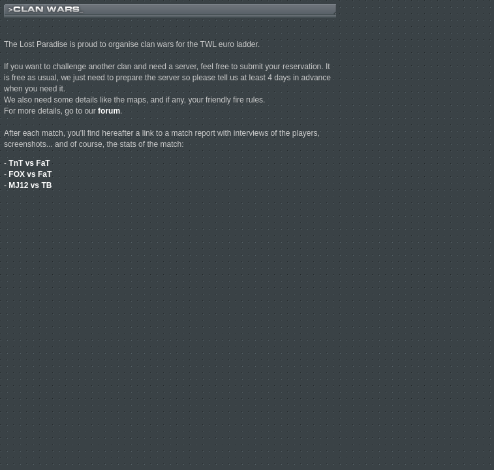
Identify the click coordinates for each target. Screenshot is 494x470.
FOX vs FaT (30, 174)
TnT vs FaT (29, 163)
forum (109, 111)
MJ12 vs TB (30, 185)
